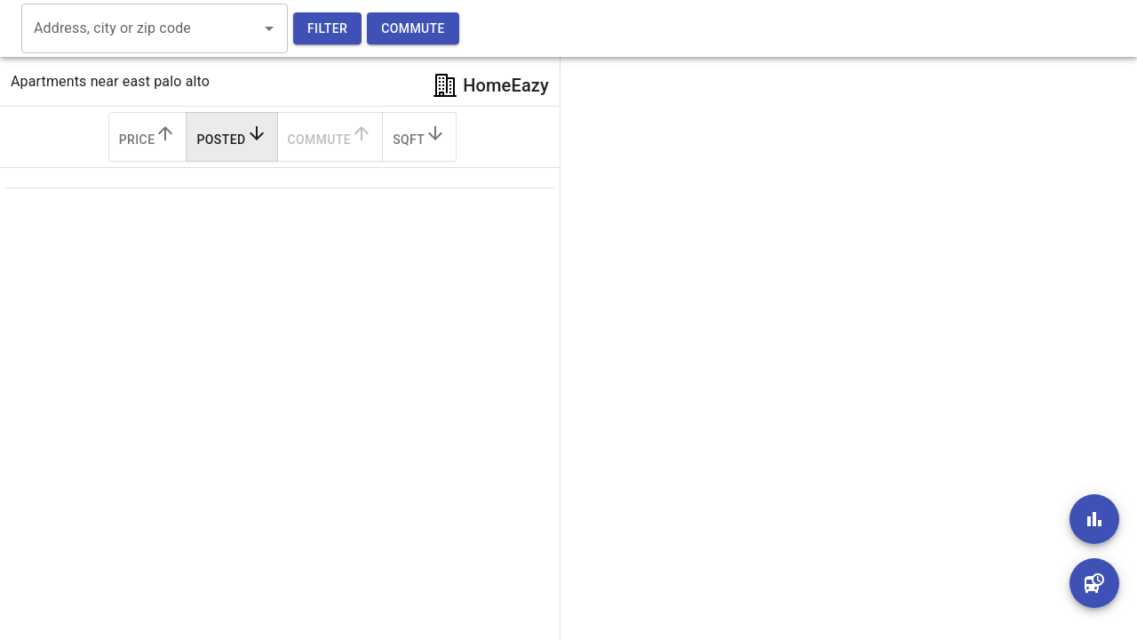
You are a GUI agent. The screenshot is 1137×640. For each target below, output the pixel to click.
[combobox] (141, 28)
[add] (1094, 519)
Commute (413, 28)
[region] (835, 320)
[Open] (269, 28)
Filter (327, 28)
